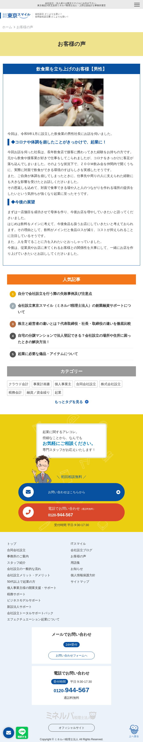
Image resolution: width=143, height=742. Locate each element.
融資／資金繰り (38, 392)
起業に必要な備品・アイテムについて (48, 354)
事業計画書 (41, 384)
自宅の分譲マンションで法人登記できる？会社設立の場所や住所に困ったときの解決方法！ (74, 339)
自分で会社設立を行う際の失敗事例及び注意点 (55, 294)
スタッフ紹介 (16, 562)
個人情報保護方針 (83, 575)
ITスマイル (78, 543)
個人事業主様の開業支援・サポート (31, 588)
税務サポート (16, 594)
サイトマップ (80, 581)
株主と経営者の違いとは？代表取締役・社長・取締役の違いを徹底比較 (74, 323)
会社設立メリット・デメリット (28, 575)
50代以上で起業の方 (21, 581)
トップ (11, 543)
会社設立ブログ (81, 550)
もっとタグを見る (69, 402)
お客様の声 (78, 556)
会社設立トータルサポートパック (30, 613)
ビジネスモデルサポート (24, 600)
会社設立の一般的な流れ (24, 569)
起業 (58, 392)
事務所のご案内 (18, 556)
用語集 (75, 562)
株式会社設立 (111, 384)
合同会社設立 (86, 384)
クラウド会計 (18, 384)
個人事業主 (63, 384)
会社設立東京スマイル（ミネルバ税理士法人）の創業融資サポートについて (74, 309)
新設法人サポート (19, 606)
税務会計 (15, 392)
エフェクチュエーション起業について (33, 619)
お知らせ (77, 569)
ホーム (7, 27)
